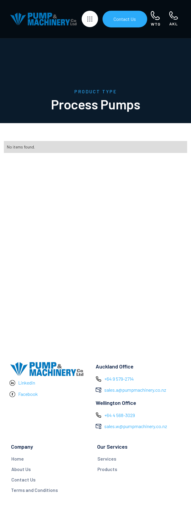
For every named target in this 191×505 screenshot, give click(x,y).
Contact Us (125, 19)
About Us (21, 469)
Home (17, 458)
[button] (90, 19)
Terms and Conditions (34, 490)
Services (106, 458)
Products (107, 469)
